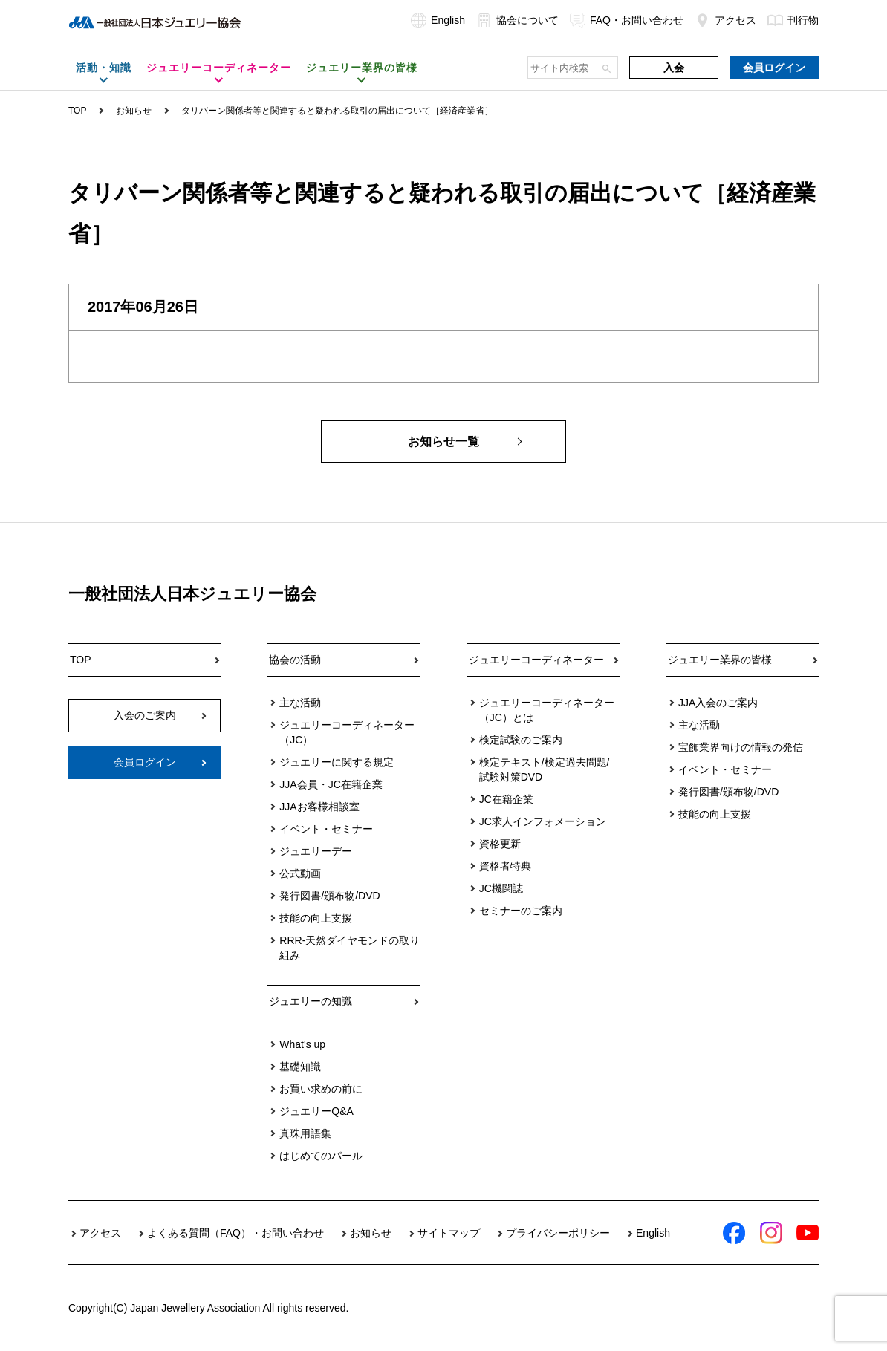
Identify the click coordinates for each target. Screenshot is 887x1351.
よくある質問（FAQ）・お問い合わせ (235, 1233)
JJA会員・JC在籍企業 (330, 784)
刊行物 (793, 20)
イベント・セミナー (326, 829)
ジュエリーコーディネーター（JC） (347, 732)
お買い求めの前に (321, 1089)
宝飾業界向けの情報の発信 (740, 747)
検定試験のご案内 (520, 740)
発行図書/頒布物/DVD (329, 896)
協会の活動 (295, 659)
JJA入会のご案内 (718, 703)
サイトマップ (448, 1233)
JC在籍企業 (506, 799)
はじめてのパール (321, 1156)
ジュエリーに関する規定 (336, 762)
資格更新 (500, 844)
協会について (517, 20)
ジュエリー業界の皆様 (720, 659)
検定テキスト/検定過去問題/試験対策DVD (544, 769)
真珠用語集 (305, 1133)
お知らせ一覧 (443, 441)
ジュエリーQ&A (316, 1111)
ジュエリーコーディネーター (536, 659)
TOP (77, 110)
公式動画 (300, 873)
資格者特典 (505, 866)
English (438, 20)
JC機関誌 (501, 888)
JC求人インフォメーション (542, 821)
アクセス (725, 20)
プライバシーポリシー (558, 1233)
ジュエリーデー (315, 851)
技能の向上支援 (315, 918)
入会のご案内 (145, 715)
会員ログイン (774, 68)
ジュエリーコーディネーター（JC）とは (546, 710)
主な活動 (300, 703)
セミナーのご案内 (520, 911)
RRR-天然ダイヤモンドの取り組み (349, 947)
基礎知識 (300, 1066)
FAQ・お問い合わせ (626, 20)
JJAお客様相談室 (319, 807)
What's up (302, 1044)
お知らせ (134, 110)
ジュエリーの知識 (310, 1001)
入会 (673, 68)
